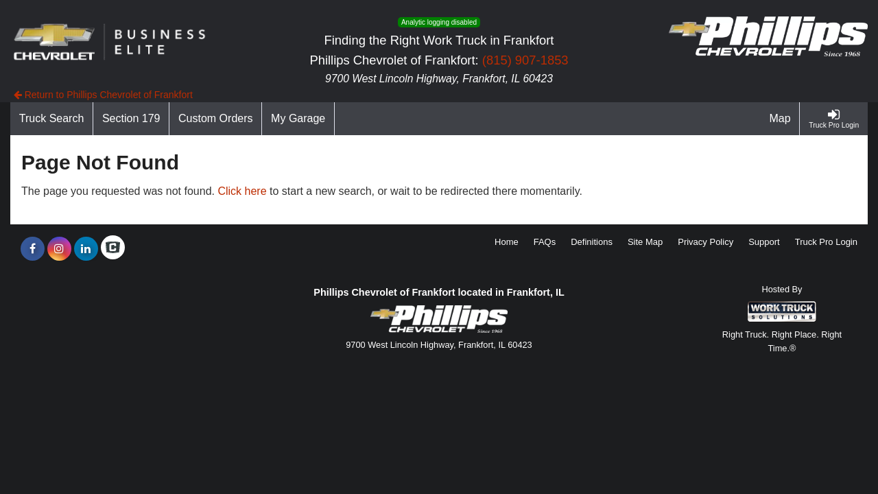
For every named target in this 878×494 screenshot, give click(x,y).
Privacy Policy (705, 242)
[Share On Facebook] (33, 249)
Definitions (592, 242)
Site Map (645, 242)
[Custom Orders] (215, 118)
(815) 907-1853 (525, 60)
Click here (241, 191)
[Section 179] (131, 118)
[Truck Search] (51, 118)
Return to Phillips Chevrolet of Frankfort (103, 94)
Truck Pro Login (826, 242)
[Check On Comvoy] (113, 249)
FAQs (545, 242)
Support (764, 242)
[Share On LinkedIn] (86, 249)
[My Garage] (298, 118)
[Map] (780, 118)
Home (507, 242)
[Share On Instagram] (59, 249)
